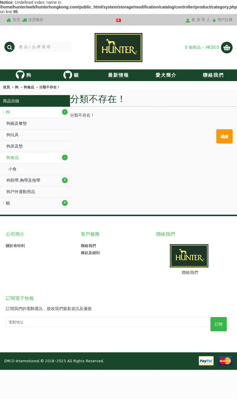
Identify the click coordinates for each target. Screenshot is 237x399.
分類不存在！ (49, 87)
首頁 (6, 87)
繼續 (224, 136)
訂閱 (218, 324)
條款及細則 (90, 253)
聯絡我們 (88, 246)
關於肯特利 (15, 246)
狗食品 (29, 87)
